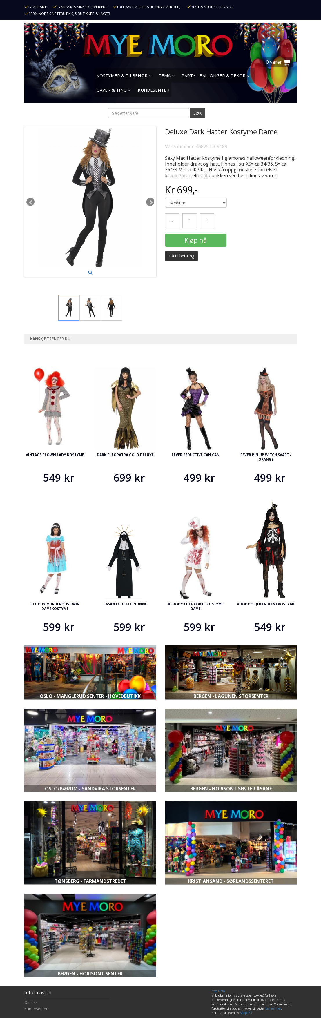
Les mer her (273, 1008)
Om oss (31, 1002)
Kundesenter (36, 1008)
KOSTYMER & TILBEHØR (124, 75)
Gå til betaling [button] (181, 256)
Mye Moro (218, 991)
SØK (197, 113)
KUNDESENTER (153, 90)
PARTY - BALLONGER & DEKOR (216, 75)
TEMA (167, 75)
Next (150, 201)
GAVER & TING (114, 90)
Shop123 (246, 1013)
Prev (30, 201)
